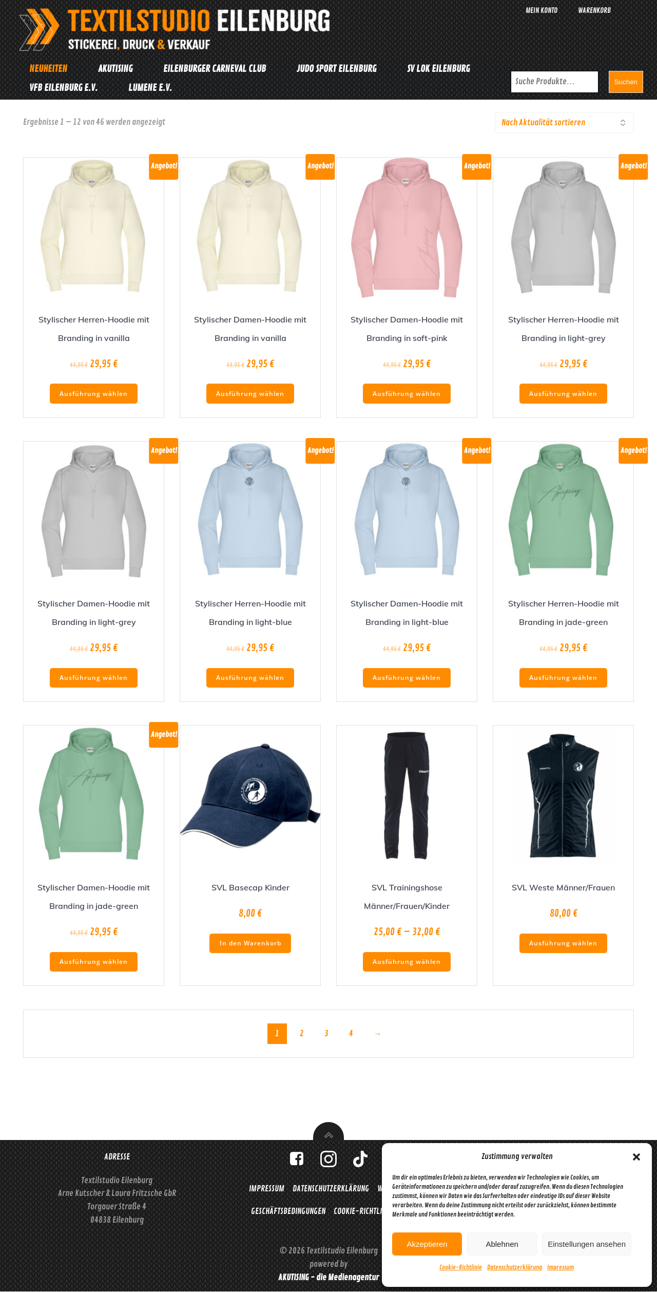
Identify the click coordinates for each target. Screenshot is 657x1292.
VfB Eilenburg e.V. (62, 87)
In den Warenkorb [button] (250, 940)
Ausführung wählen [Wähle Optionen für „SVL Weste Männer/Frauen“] (563, 940)
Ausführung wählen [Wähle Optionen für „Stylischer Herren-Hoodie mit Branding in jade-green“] (563, 675)
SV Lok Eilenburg (436, 68)
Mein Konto (541, 10)
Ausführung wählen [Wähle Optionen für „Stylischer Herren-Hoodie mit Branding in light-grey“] (563, 391)
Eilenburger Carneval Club (213, 68)
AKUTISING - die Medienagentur (328, 1277)
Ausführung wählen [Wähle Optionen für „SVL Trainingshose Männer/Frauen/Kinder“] (407, 959)
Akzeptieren (427, 1244)
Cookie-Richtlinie (460, 1267)
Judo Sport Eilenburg (335, 68)
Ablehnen (502, 1244)
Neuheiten (47, 68)
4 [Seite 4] (351, 1032)
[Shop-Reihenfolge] (564, 120)
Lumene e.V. (148, 87)
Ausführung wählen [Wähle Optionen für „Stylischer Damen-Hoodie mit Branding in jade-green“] (94, 959)
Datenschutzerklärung (514, 1267)
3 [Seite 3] (326, 1032)
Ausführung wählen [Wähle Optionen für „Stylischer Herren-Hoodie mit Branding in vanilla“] (94, 391)
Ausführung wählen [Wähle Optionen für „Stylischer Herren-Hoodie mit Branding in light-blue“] (250, 675)
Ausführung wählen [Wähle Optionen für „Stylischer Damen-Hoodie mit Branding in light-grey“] (94, 675)
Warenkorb (594, 10)
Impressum (560, 1267)
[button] (636, 1157)
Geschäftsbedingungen (288, 1210)
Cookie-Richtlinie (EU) (370, 1210)
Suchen (627, 81)
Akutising (113, 68)
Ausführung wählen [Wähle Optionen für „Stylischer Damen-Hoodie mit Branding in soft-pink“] (407, 391)
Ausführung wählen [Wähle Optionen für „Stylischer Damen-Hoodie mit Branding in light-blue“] (407, 675)
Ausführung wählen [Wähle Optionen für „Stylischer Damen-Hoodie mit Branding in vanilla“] (250, 391)
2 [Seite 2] (302, 1032)
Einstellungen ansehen (587, 1244)
